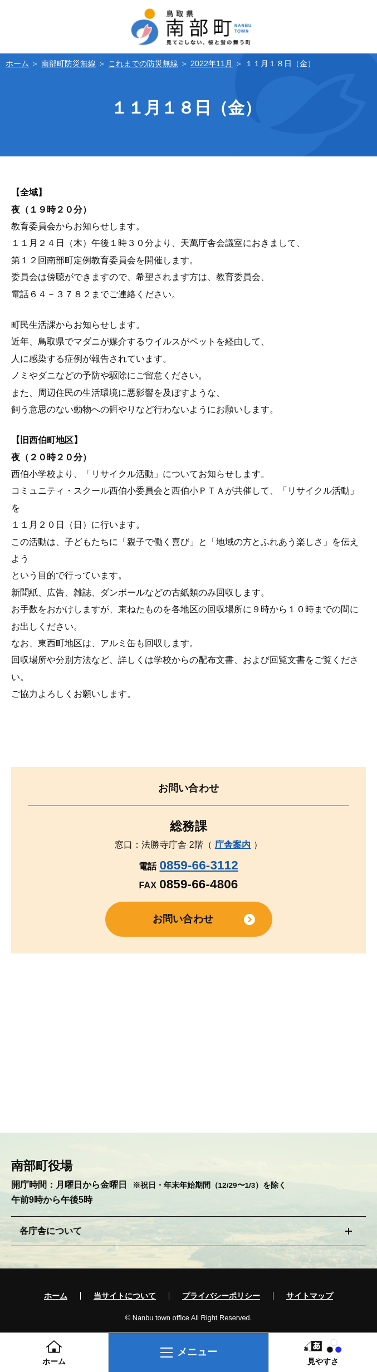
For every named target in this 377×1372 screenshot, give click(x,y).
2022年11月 (211, 63)
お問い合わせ (183, 918)
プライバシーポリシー (221, 1296)
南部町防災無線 (68, 63)
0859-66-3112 (198, 865)
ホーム (17, 63)
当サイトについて (125, 1296)
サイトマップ (309, 1296)
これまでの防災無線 (143, 63)
